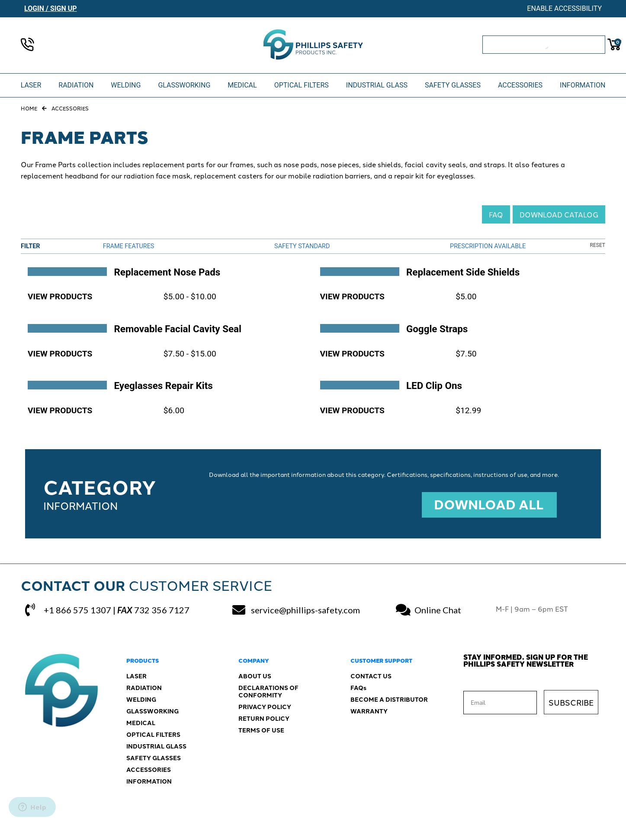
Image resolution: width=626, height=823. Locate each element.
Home (29, 108)
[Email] (500, 702)
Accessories (70, 108)
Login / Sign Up (50, 8)
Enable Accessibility (564, 8)
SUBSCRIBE (571, 702)
